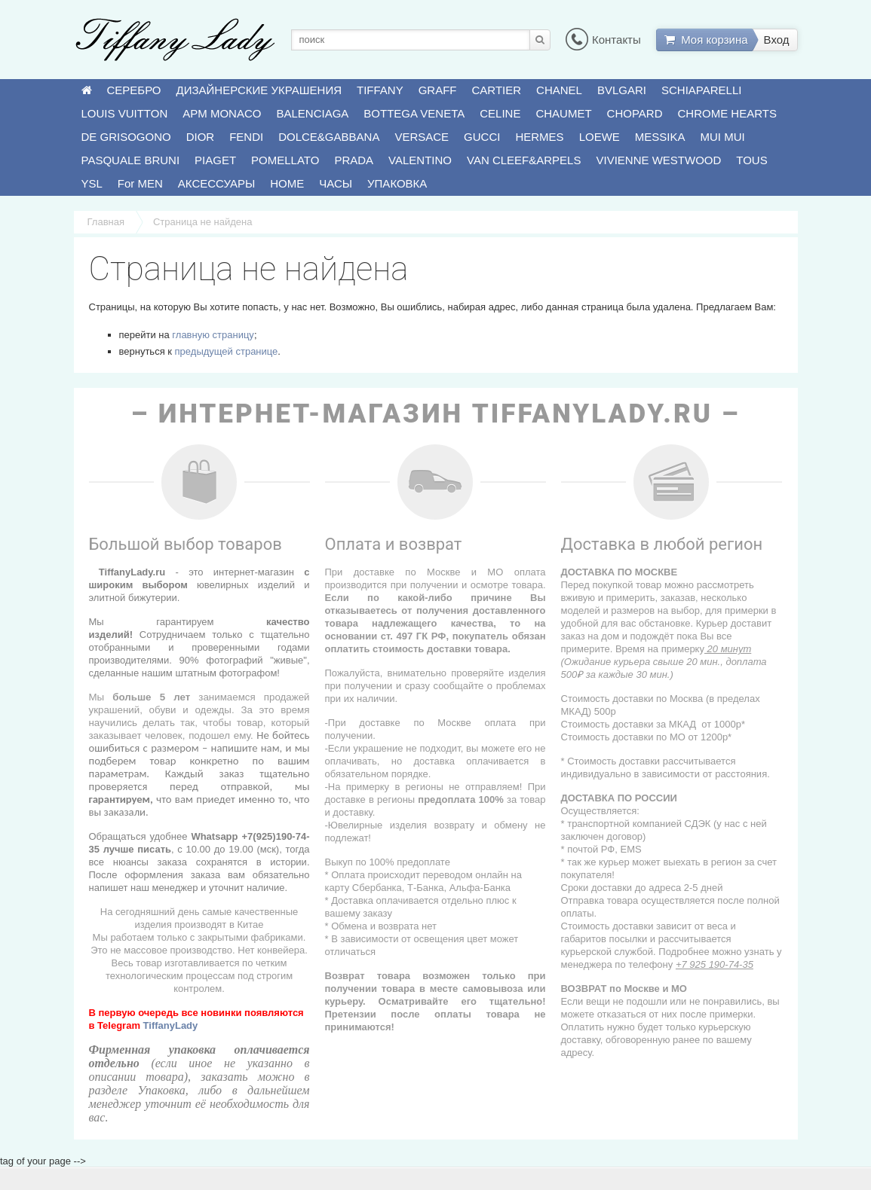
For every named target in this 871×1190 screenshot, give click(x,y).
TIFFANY (380, 90)
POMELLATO (285, 160)
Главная (105, 221)
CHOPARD (635, 113)
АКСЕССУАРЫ (216, 183)
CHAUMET (563, 113)
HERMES (539, 136)
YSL (92, 183)
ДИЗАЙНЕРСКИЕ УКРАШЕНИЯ (259, 90)
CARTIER (497, 90)
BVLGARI (621, 90)
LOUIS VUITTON (124, 113)
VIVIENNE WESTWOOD (658, 160)
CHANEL (559, 90)
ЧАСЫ (335, 183)
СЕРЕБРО (134, 90)
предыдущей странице (226, 351)
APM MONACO (221, 113)
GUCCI (482, 136)
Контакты (603, 39)
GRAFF (438, 90)
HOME (287, 183)
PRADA (353, 160)
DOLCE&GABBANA (328, 136)
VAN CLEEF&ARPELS (524, 160)
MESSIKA (660, 136)
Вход (777, 39)
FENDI (246, 136)
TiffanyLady (170, 1025)
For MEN (140, 183)
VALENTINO (420, 160)
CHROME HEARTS (727, 113)
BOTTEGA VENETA (414, 113)
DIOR (200, 136)
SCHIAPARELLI (701, 90)
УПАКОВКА (397, 183)
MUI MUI (723, 136)
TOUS (751, 160)
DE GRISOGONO (126, 136)
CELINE (500, 113)
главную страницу (213, 334)
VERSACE (421, 136)
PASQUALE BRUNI (130, 160)
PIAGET (215, 160)
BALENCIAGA (312, 113)
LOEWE (599, 136)
